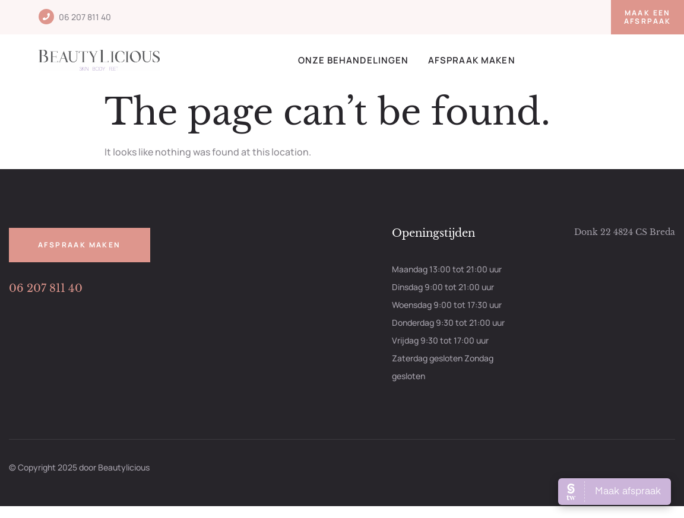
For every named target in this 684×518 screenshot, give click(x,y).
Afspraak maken (471, 60)
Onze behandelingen (353, 60)
